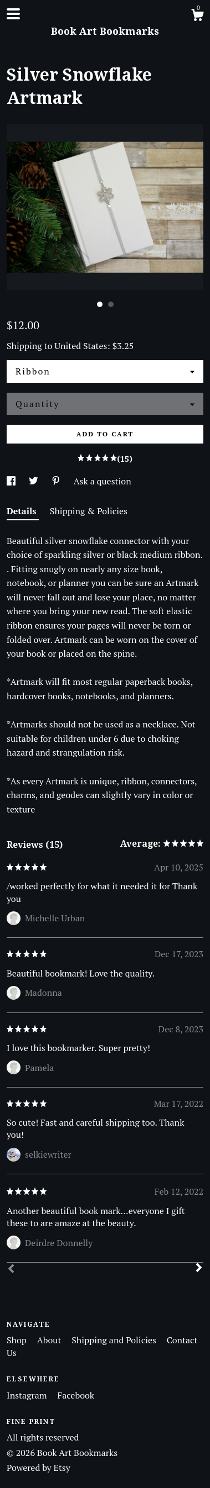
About (50, 1340)
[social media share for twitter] (34, 481)
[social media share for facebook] (12, 481)
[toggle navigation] (13, 13)
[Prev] (11, 1270)
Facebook (75, 1395)
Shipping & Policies (88, 511)
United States (80, 346)
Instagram (28, 1395)
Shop (18, 1340)
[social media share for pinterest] (57, 481)
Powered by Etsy (38, 1467)
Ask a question (102, 481)
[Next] (198, 1269)
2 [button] (111, 304)
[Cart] (197, 16)
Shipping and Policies (114, 1340)
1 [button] (100, 304)
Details (23, 511)
